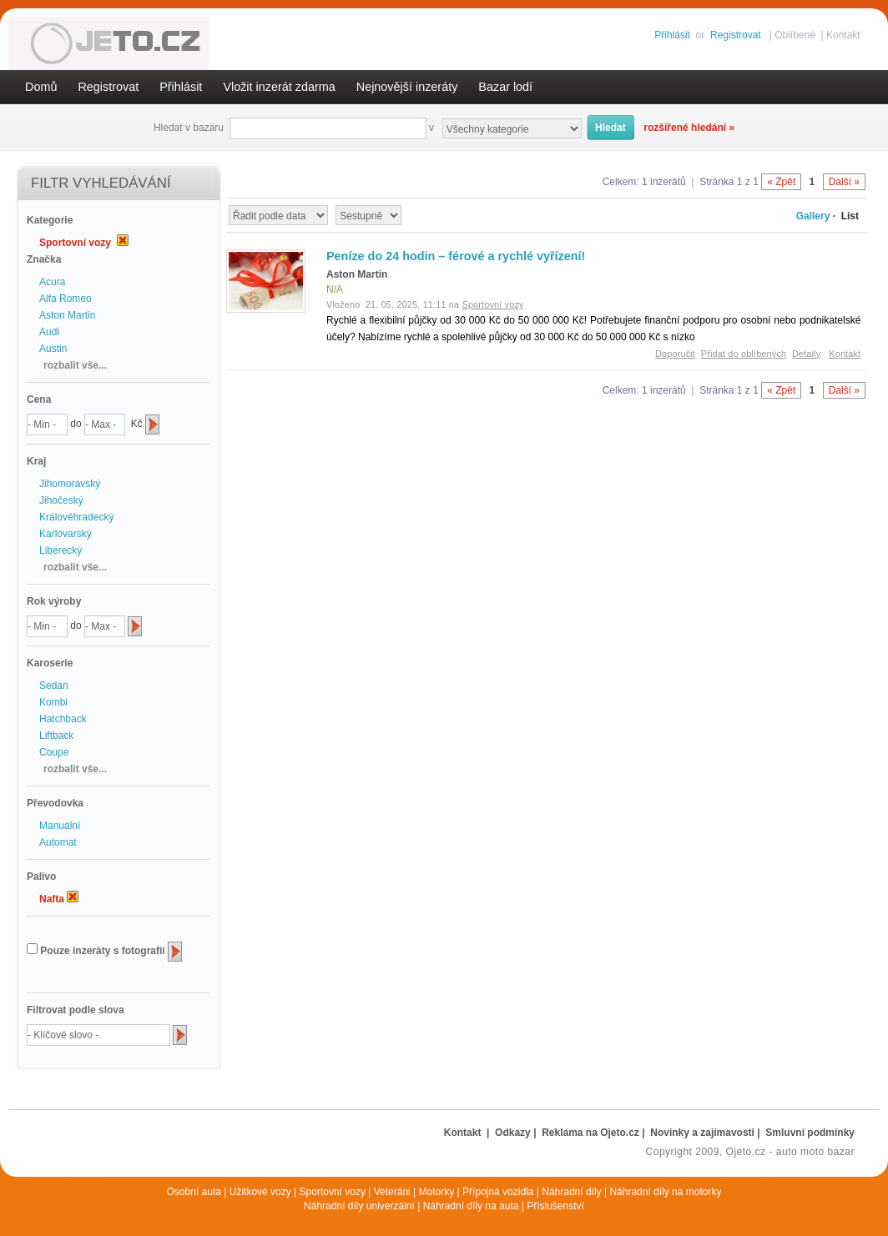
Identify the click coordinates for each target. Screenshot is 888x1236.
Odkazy (513, 1132)
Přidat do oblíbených (743, 354)
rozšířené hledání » (688, 127)
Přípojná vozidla (497, 1192)
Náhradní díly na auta (471, 1206)
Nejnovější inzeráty (407, 86)
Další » (844, 182)
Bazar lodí (505, 86)
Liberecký (60, 550)
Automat (58, 842)
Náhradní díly (571, 1192)
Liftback (56, 735)
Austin (53, 348)
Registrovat (735, 35)
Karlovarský (65, 534)
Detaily (806, 354)
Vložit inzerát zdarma (279, 86)
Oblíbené (794, 35)
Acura (52, 282)
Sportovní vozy (333, 1192)
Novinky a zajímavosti (702, 1132)
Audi (49, 332)
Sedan (53, 685)
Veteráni (392, 1192)
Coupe (53, 752)
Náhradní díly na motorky (665, 1192)
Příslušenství (555, 1206)
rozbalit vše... (75, 365)
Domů (41, 86)
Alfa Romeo (65, 298)
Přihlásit (672, 35)
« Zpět (781, 182)
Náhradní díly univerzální (359, 1206)
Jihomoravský (69, 484)
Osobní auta (194, 1192)
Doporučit (675, 354)
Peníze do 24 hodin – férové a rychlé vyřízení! (455, 256)
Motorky (437, 1192)
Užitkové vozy (260, 1192)
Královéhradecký (76, 517)
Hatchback (63, 719)
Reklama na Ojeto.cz (590, 1132)
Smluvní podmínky (810, 1132)
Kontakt (843, 35)
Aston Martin (67, 315)
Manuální (59, 826)
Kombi (53, 702)
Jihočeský (61, 500)
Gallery (813, 216)
